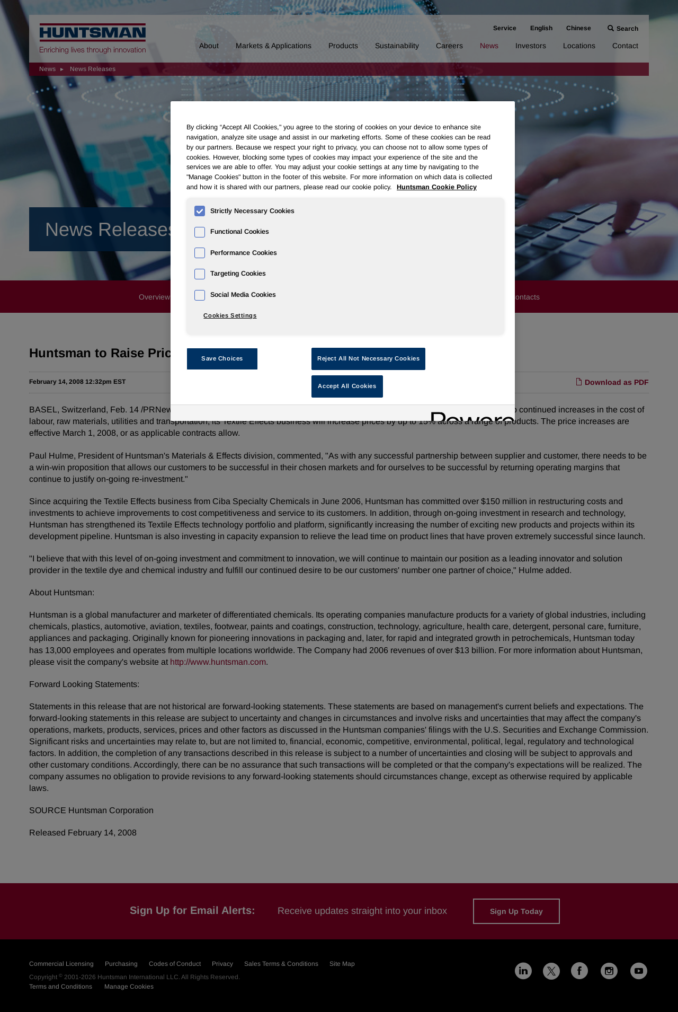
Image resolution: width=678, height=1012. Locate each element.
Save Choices (222, 358)
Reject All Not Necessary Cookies (368, 358)
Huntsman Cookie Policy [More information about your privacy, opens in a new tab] (437, 187)
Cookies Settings (229, 315)
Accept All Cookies (347, 386)
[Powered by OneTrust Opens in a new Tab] (469, 414)
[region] (343, 261)
